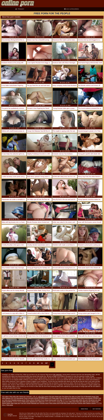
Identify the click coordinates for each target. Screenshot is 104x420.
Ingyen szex (58, 396)
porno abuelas (88, 398)
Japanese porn (33, 401)
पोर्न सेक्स (95, 398)
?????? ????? (67, 400)
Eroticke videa (82, 403)
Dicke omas (25, 401)
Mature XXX (48, 398)
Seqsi (79, 396)
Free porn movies (26, 403)
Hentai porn (22, 396)
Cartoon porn (95, 401)
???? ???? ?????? (50, 401)
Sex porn (85, 400)
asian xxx (74, 396)
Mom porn (79, 401)
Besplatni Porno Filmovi (42, 400)
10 (38, 363)
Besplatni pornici (90, 396)
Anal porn (29, 396)
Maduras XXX (9, 398)
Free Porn (10, 414)
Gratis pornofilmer (7, 401)
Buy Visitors (97, 409)
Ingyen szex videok (76, 400)
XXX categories (71, 9)
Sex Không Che (66, 396)
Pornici (26, 398)
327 (46, 363)
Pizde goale (55, 398)
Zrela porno (7, 400)
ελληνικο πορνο (44, 403)
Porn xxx (61, 398)
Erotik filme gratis (65, 403)
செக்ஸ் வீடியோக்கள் (62, 401)
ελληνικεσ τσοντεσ (33, 398)
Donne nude (52, 400)
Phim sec (67, 398)
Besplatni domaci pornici (18, 400)
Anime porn (74, 403)
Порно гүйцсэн (30, 400)
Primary (19, 9)
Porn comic (10, 405)
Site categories (57, 374)
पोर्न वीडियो (41, 398)
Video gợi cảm (86, 401)
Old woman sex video (94, 400)
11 (42, 363)
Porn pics (51, 396)
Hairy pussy (72, 401)
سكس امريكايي (36, 396)
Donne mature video (8, 403)
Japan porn (41, 401)
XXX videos (5, 396)
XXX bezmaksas (18, 398)
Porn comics (45, 396)
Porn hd (83, 396)
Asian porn (17, 403)
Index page (84, 409)
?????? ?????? (17, 401)
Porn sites (59, 400)
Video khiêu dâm (14, 396)
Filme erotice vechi (54, 403)
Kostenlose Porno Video (77, 398)
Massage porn (35, 403)
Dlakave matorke (91, 403)
